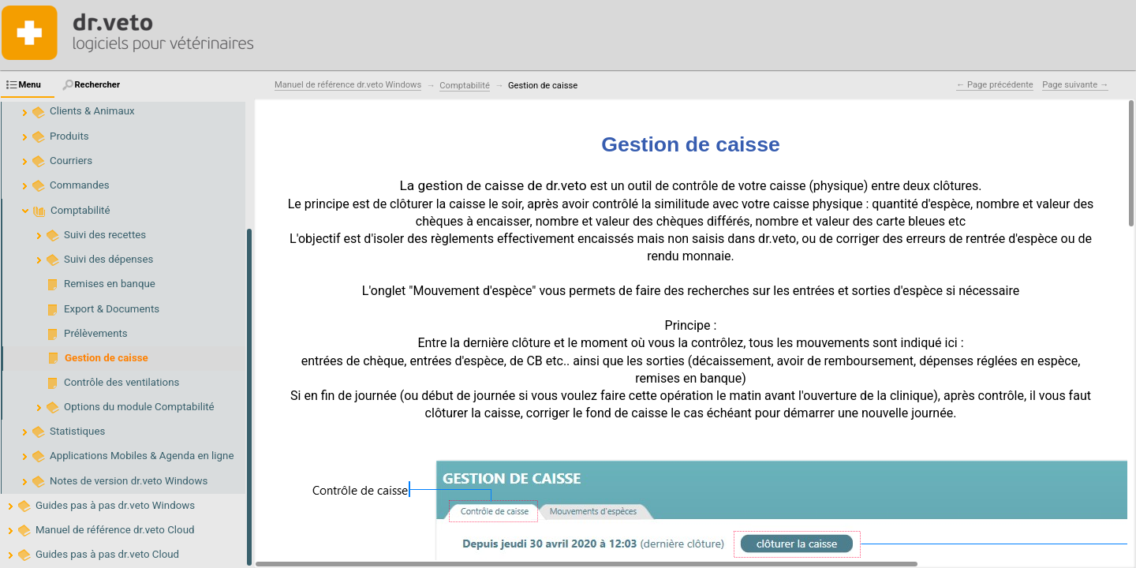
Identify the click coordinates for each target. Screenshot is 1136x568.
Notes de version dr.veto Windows (128, 481)
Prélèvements (96, 333)
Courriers (71, 160)
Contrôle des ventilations (121, 382)
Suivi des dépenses (108, 259)
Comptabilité (80, 210)
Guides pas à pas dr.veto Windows (115, 505)
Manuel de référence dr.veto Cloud (115, 530)
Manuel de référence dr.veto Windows (348, 85)
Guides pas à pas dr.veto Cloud (107, 554)
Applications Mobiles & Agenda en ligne (142, 456)
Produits (69, 136)
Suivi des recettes (105, 235)
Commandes (80, 185)
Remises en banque (109, 284)
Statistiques (77, 431)
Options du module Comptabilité (139, 407)
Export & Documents (111, 309)
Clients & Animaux (92, 111)
